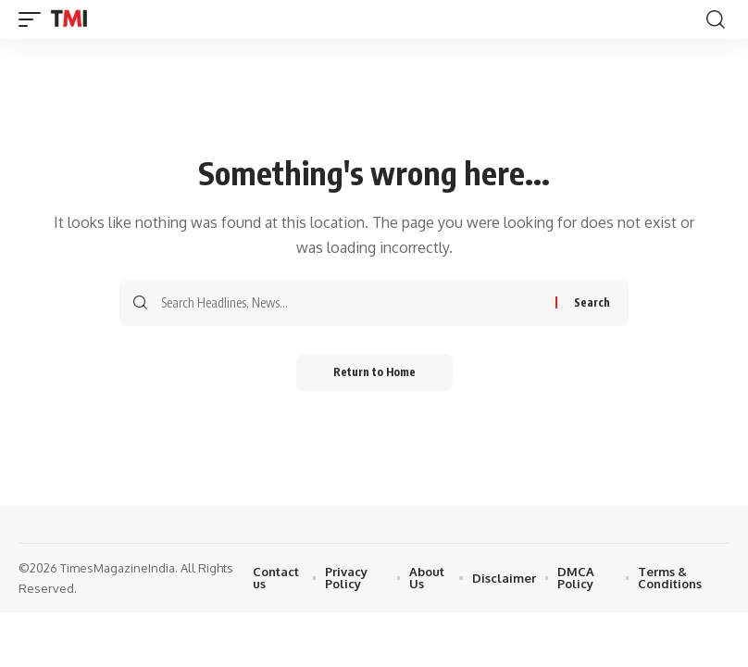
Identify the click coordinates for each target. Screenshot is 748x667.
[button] (34, 19)
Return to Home (374, 372)
